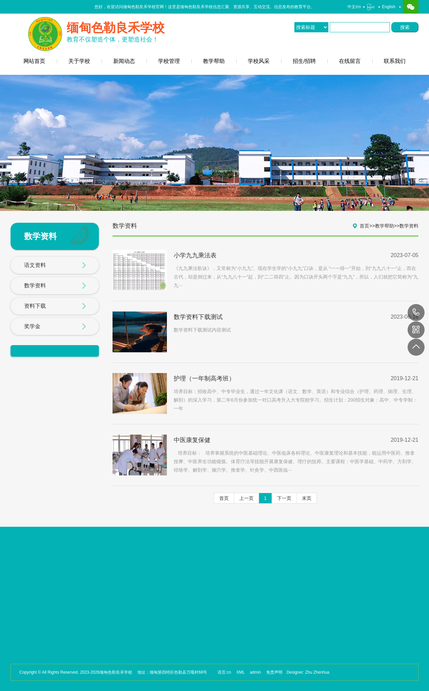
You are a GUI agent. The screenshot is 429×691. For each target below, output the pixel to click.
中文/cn (354, 6)
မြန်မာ (371, 6)
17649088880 (416, 312)
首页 (364, 226)
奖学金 (55, 326)
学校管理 (169, 61)
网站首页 (34, 61)
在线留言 (350, 61)
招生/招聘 (304, 61)
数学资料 (55, 286)
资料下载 (55, 306)
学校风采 (259, 61)
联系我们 (395, 61)
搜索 (406, 27)
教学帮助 (214, 61)
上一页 (246, 498)
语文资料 (55, 265)
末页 (306, 498)
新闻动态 (124, 61)
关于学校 (79, 61)
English (388, 6)
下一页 (284, 498)
